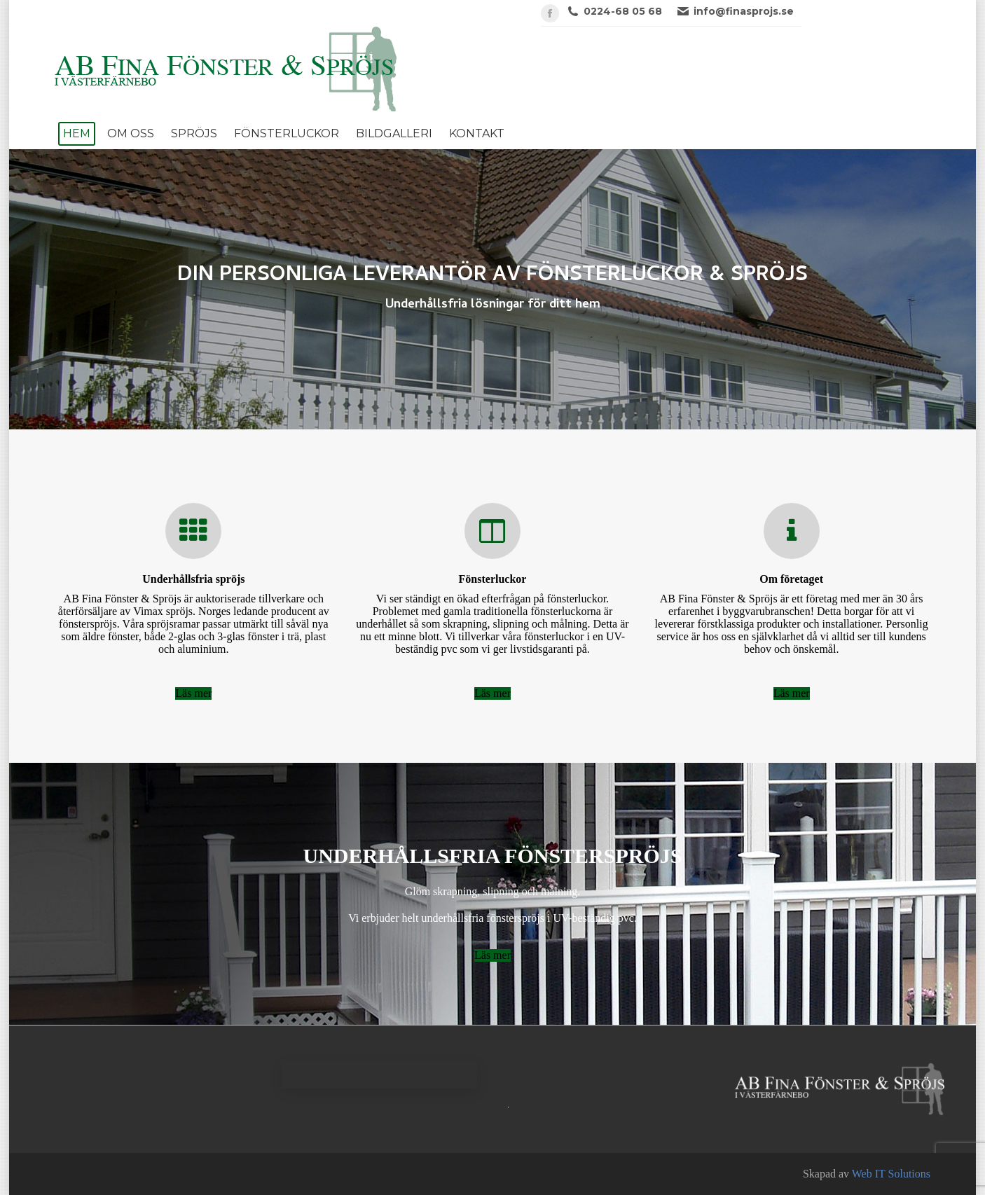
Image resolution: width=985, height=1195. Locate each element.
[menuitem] (76, 134)
